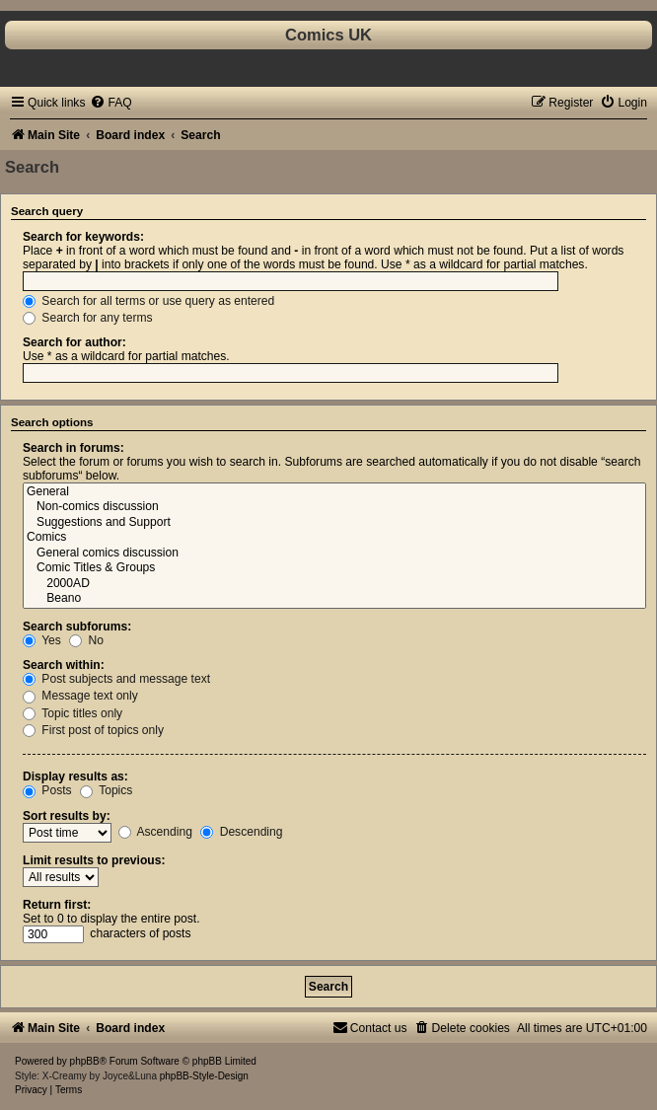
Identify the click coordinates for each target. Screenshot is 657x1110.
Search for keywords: (83, 237)
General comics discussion (334, 553)
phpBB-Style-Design (204, 1076)
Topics (106, 790)
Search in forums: (73, 448)
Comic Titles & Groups (334, 568)
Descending (241, 832)
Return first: (57, 905)
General (334, 492)
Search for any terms (88, 318)
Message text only (80, 696)
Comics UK (328, 34)
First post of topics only (93, 730)
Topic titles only (72, 713)
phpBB (85, 1061)
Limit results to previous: (94, 860)
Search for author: (74, 342)
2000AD (334, 584)
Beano (334, 599)
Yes (42, 640)
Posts (47, 790)
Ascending (155, 832)
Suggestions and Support (334, 523)
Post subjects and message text (116, 679)
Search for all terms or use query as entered (148, 301)
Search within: (64, 665)
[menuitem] (110, 103)
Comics (334, 538)
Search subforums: (77, 626)
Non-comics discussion (334, 507)
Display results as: (75, 776)
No (86, 640)
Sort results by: (66, 816)
